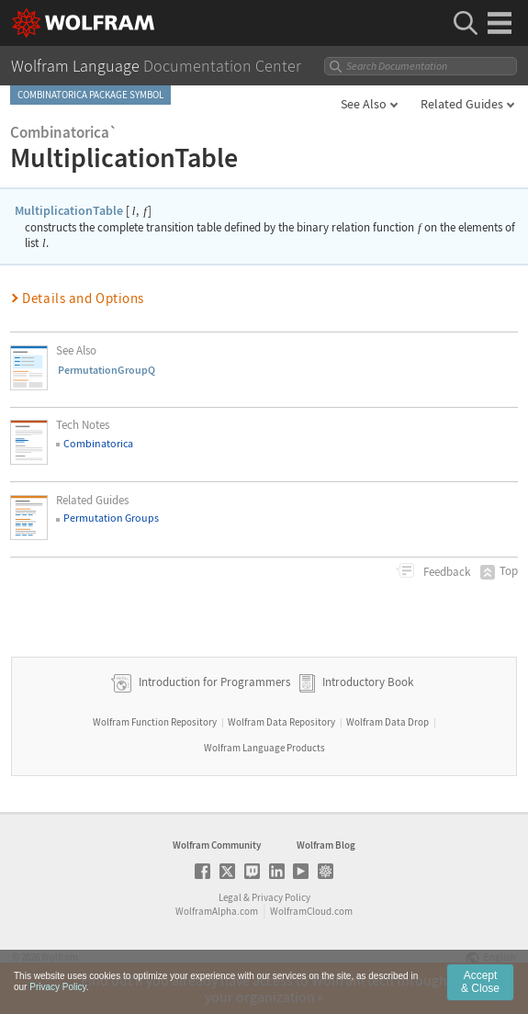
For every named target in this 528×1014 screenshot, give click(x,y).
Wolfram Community (217, 845)
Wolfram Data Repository (281, 721)
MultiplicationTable (69, 210)
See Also (364, 104)
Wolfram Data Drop (387, 721)
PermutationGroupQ (106, 370)
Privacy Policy (281, 897)
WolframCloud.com (311, 911)
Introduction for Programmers (213, 682)
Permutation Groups (111, 517)
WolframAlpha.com (216, 911)
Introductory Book (367, 682)
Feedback (445, 572)
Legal (230, 897)
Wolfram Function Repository (155, 721)
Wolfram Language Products (264, 747)
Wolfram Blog (326, 845)
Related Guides (462, 104)
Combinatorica (98, 443)
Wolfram (59, 957)
